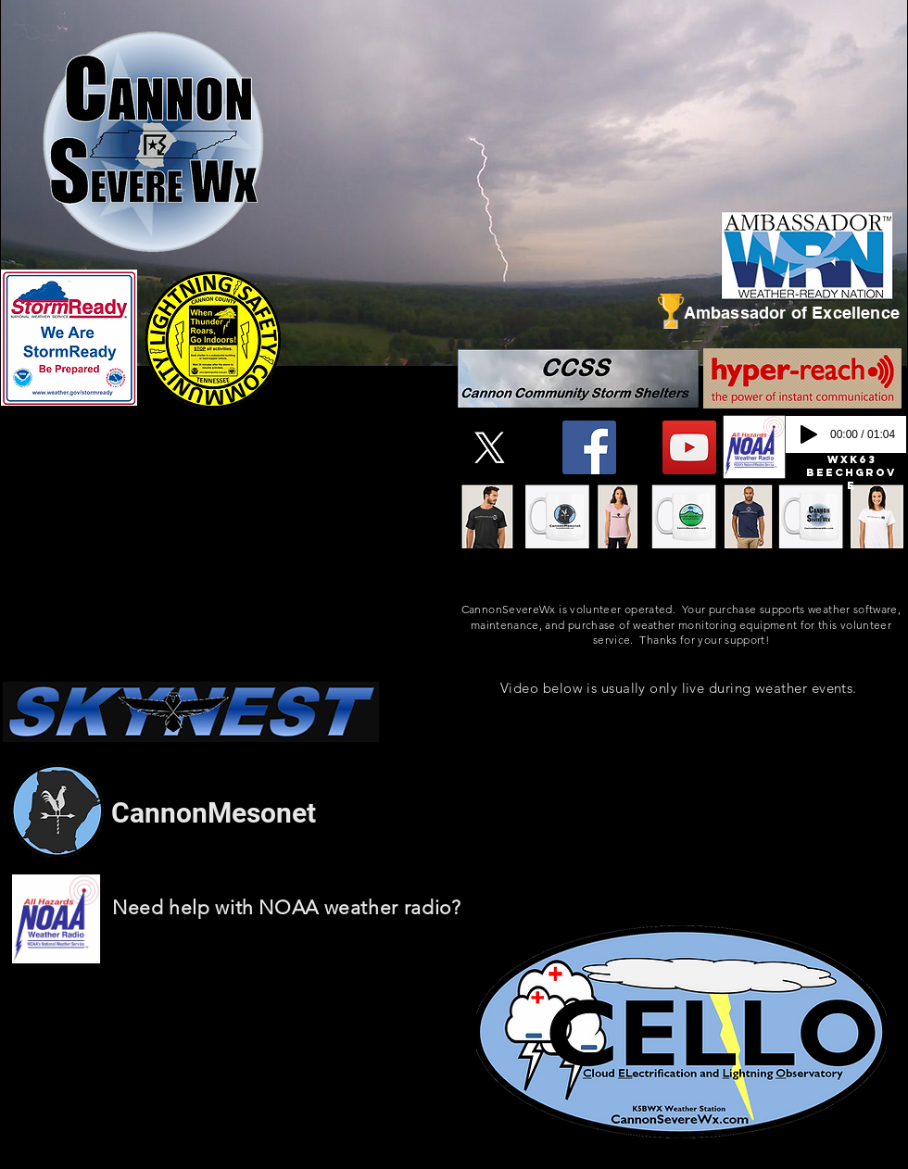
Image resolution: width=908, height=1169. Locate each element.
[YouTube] (689, 447)
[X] (489, 447)
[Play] (809, 434)
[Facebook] (589, 447)
